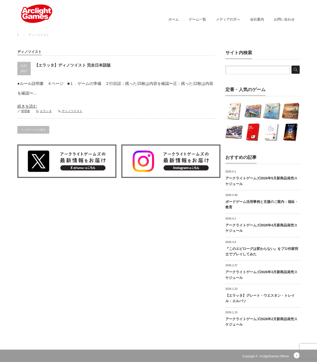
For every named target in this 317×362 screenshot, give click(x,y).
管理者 (25, 111)
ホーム (173, 19)
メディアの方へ (228, 19)
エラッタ (46, 111)
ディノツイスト (72, 111)
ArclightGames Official (274, 356)
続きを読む (27, 106)
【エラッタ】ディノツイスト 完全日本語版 (72, 65)
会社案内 (257, 19)
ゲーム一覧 (197, 19)
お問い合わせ (284, 19)
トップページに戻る (33, 129)
